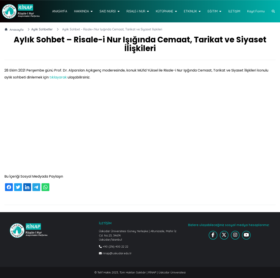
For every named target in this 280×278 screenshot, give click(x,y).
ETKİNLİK (192, 11)
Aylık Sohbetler (42, 29)
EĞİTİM (214, 11)
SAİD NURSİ (110, 11)
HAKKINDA (83, 11)
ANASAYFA (59, 11)
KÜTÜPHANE (166, 11)
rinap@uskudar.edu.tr (115, 253)
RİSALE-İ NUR (138, 11)
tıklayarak (58, 77)
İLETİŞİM (234, 11)
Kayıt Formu (256, 11)
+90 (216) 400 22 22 (113, 246)
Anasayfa (13, 29)
